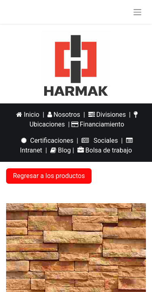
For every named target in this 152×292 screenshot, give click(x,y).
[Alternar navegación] (137, 12)
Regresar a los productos (49, 176)
